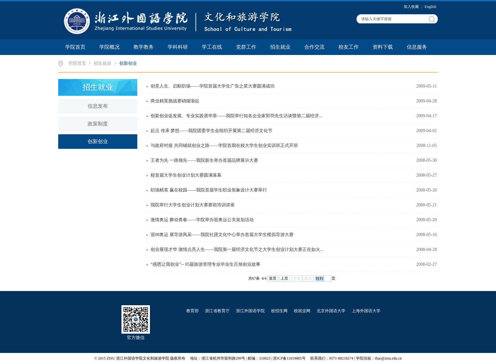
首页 (272, 278)
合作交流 (314, 47)
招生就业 (280, 47)
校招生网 (279, 310)
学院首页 (75, 47)
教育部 (192, 310)
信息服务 (417, 47)
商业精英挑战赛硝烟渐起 (175, 101)
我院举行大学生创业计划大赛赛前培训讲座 (193, 205)
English (430, 6)
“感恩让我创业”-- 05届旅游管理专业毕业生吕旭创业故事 (205, 264)
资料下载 (383, 47)
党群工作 (246, 47)
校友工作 (348, 47)
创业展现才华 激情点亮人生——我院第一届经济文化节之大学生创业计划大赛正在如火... (237, 249)
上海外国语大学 (366, 310)
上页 (284, 278)
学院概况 (109, 47)
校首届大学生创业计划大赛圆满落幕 (186, 175)
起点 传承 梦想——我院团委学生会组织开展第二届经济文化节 (211, 130)
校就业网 (302, 310)
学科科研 (178, 47)
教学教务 (143, 47)
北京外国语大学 (331, 310)
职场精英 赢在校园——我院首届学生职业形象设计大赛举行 (209, 190)
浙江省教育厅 (217, 310)
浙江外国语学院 (250, 310)
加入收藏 (412, 6)
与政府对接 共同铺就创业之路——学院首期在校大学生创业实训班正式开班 (224, 145)
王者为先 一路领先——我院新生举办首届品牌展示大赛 (204, 160)
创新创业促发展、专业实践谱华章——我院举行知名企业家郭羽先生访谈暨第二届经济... (236, 115)
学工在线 (212, 47)
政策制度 (98, 123)
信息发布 (98, 106)
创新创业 (128, 63)
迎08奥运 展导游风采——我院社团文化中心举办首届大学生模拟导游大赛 (222, 234)
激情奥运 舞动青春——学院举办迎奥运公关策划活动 (202, 219)
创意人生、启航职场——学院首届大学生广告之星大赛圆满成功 (213, 86)
